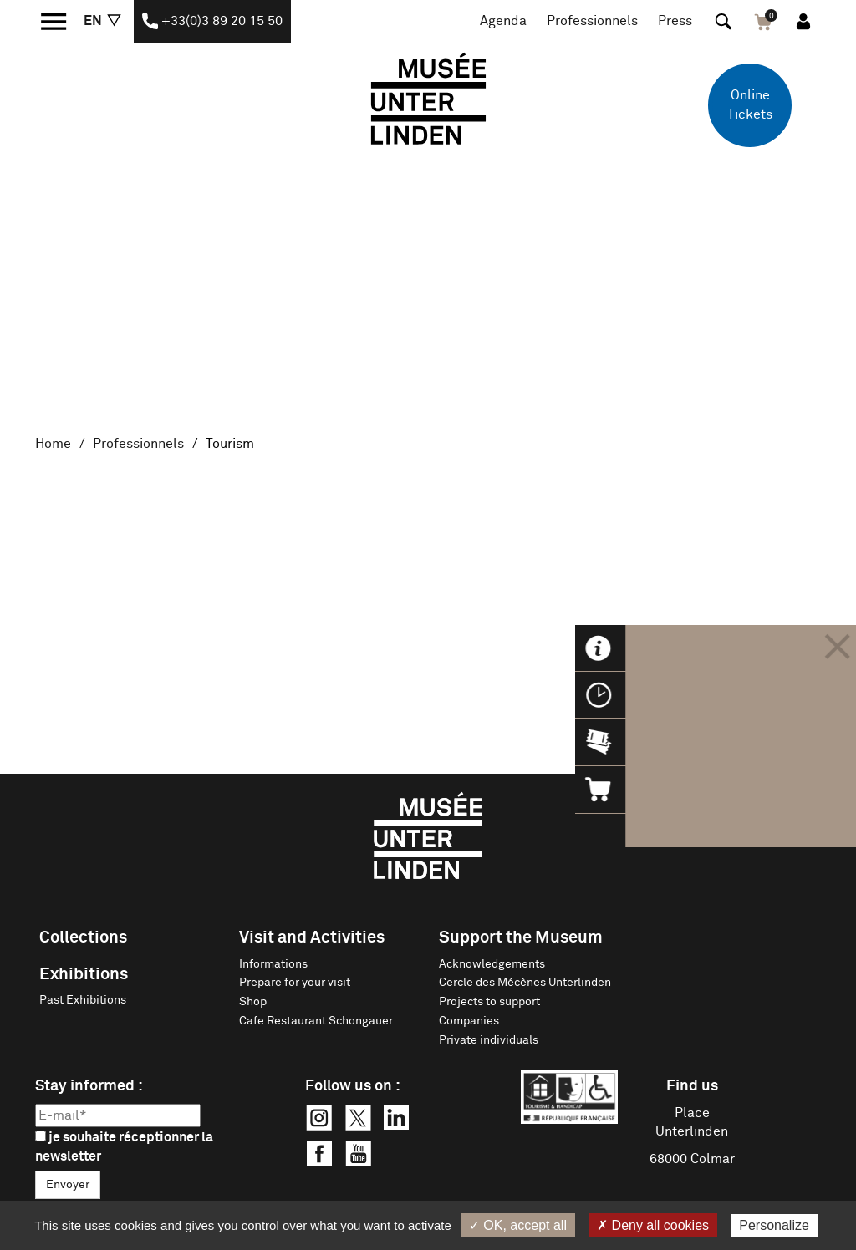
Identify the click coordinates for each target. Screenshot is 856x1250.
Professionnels (592, 21)
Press (675, 21)
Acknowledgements (492, 964)
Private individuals (488, 1040)
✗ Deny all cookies (653, 1225)
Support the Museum (521, 937)
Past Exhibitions (82, 1000)
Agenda (503, 21)
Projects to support (489, 1002)
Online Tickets (749, 105)
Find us (692, 1086)
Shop (253, 1002)
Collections (83, 937)
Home (53, 443)
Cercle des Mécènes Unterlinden (525, 982)
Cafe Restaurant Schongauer (316, 1021)
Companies (469, 1021)
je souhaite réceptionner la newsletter (124, 1147)
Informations (273, 964)
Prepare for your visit (294, 982)
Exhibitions (83, 974)
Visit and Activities (312, 937)
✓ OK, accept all (518, 1225)
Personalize (774, 1225)
